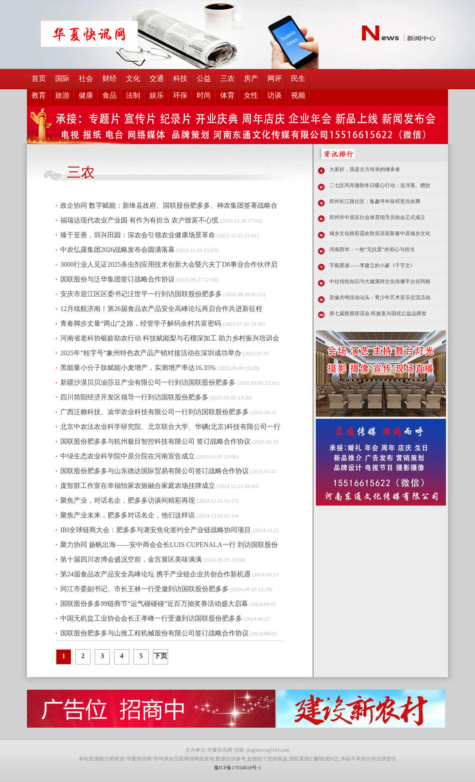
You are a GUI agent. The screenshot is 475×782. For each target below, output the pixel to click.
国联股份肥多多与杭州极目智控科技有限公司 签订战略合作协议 (155, 441)
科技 (180, 79)
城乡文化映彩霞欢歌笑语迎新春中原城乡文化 (379, 233)
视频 (298, 95)
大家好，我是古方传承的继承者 (364, 169)
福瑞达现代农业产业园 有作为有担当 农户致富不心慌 (139, 220)
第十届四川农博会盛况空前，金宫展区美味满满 (131, 559)
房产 (251, 79)
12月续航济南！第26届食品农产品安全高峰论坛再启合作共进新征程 (161, 308)
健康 (86, 95)
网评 (274, 79)
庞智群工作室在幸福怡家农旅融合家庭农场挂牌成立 (137, 485)
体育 (227, 95)
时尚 (204, 95)
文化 (133, 79)
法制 (133, 95)
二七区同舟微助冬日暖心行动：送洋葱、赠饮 (379, 185)
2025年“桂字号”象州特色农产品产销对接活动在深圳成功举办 (150, 352)
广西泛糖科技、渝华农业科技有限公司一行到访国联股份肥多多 (154, 411)
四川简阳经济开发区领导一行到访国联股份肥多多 (134, 397)
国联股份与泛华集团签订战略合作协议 (117, 279)
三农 (227, 79)
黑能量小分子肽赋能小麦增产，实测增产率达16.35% (138, 367)
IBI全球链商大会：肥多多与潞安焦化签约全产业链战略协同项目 (155, 529)
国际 (62, 79)
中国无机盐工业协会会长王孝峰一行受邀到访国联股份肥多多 (151, 618)
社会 (86, 79)
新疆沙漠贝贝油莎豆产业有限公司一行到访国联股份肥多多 (147, 382)
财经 (109, 79)
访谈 (274, 95)
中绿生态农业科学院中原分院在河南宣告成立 (127, 456)
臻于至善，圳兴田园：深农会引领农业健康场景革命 (137, 234)
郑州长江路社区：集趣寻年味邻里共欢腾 (374, 201)
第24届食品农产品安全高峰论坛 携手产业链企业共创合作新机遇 (155, 574)
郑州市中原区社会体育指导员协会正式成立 (377, 217)
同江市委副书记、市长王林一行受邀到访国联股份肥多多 (144, 588)
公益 (204, 79)
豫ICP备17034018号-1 (238, 768)
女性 (251, 95)
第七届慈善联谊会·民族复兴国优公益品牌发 (378, 313)
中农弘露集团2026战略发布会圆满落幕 (117, 249)
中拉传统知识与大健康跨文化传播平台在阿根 (379, 281)
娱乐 (156, 95)
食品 (109, 95)
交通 (156, 79)
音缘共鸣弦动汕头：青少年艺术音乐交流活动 (379, 297)
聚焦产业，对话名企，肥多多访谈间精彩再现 (128, 500)
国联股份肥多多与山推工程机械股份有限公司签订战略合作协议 (154, 633)
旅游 (62, 95)
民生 (298, 79)
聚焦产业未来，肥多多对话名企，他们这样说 (128, 515)
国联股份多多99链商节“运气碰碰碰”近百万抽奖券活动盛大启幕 (155, 603)
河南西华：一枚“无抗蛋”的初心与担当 (372, 249)
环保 (180, 95)
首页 (39, 79)
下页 (160, 655)
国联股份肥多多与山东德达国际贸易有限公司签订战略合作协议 (154, 470)
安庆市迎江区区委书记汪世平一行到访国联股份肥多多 (141, 293)
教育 (39, 95)
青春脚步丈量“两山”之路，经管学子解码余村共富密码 (140, 323)
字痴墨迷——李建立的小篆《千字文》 (372, 265)
